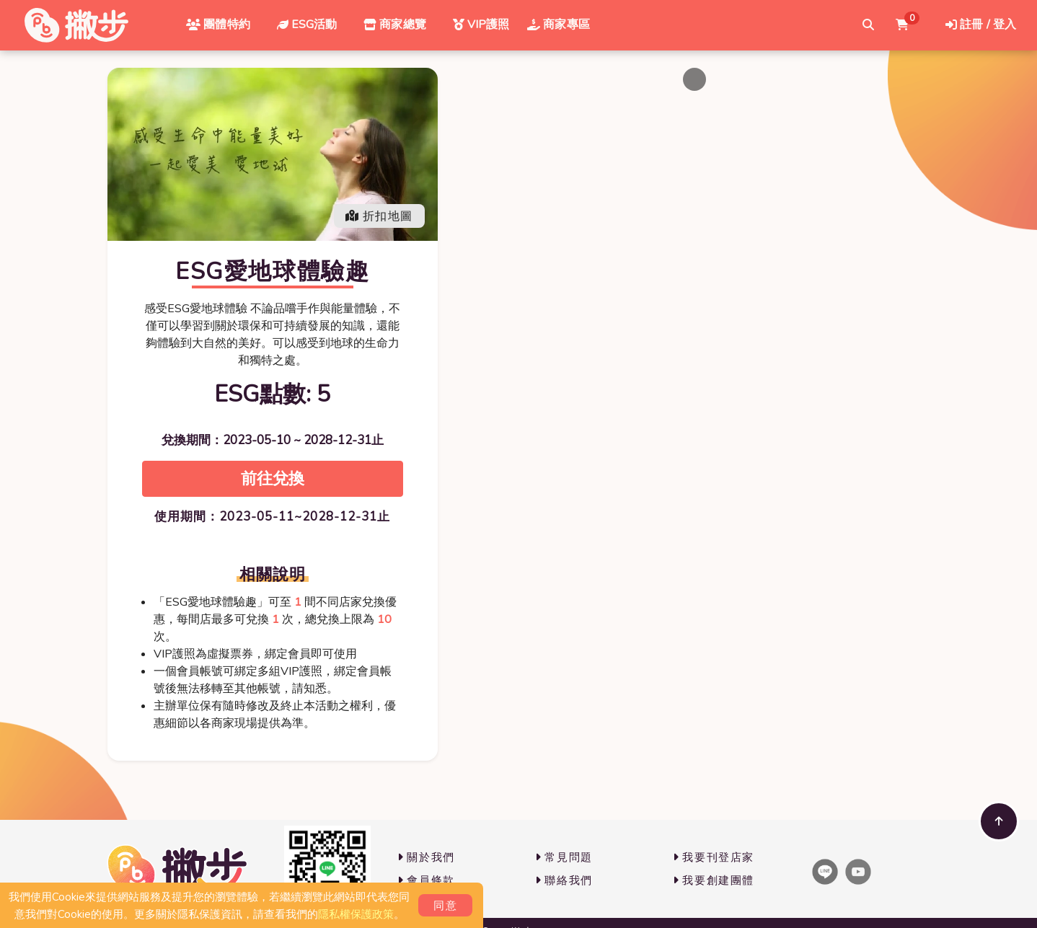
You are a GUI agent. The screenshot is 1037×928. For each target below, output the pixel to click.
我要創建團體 (713, 880)
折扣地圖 (379, 216)
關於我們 (426, 857)
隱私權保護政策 (356, 914)
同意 (445, 905)
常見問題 (564, 857)
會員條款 (426, 880)
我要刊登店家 (713, 857)
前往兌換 (272, 478)
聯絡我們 (564, 880)
